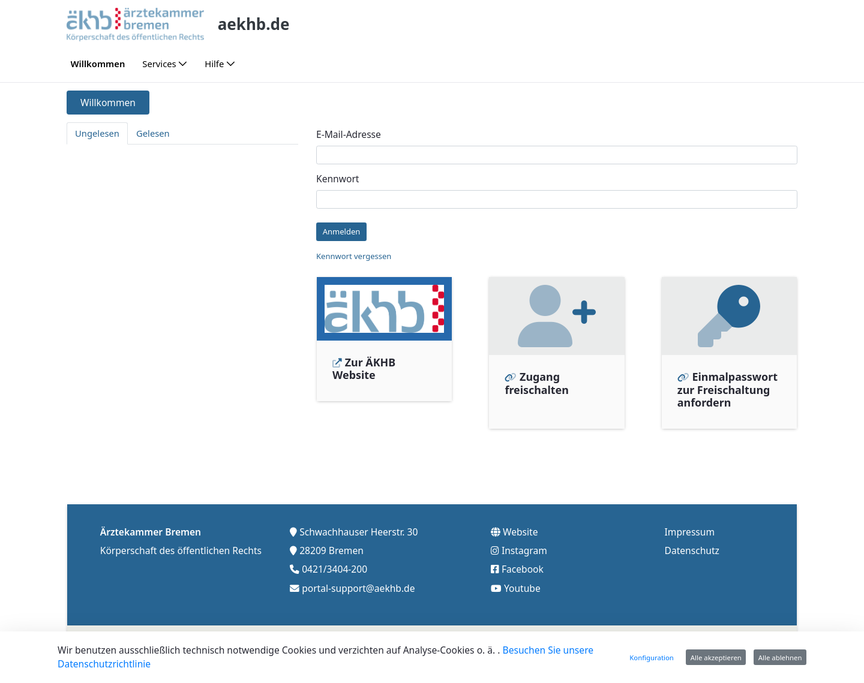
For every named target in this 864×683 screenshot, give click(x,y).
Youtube (522, 586)
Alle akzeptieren (716, 657)
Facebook (523, 567)
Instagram (524, 549)
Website (520, 530)
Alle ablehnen (780, 657)
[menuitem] (98, 63)
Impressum (690, 530)
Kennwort (337, 178)
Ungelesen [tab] (97, 133)
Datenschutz (692, 549)
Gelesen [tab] (153, 133)
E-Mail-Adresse (348, 134)
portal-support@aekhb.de (358, 586)
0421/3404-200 (334, 567)
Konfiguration (651, 657)
